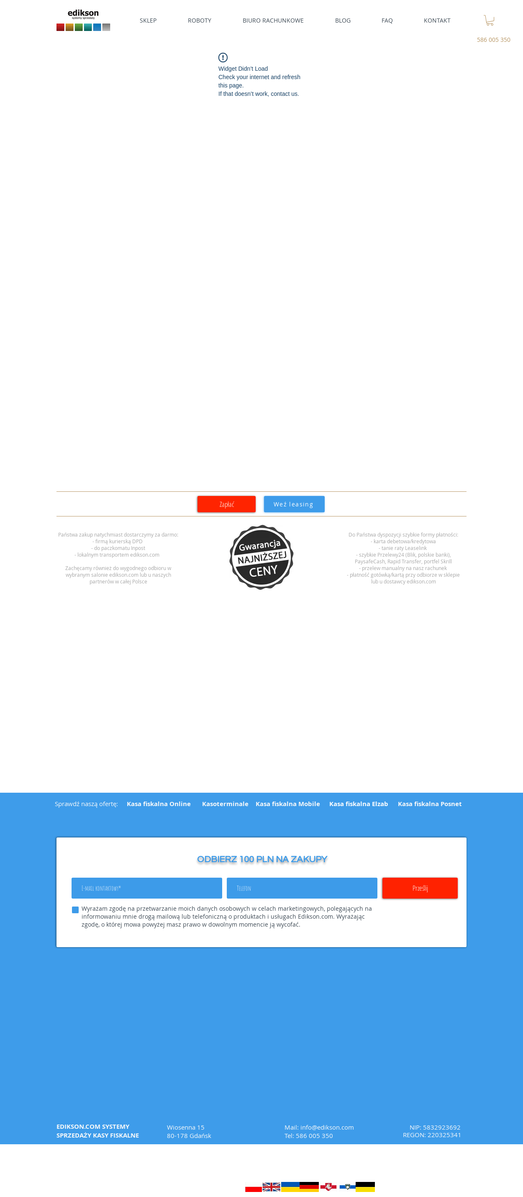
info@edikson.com (327, 1127)
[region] (261, 557)
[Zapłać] (226, 504)
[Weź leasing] (294, 504)
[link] (490, 20)
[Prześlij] (420, 888)
